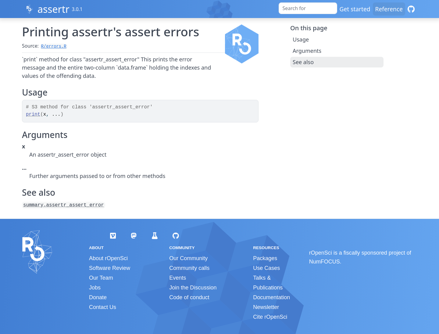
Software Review (109, 268)
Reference (389, 9)
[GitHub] (411, 9)
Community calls (189, 268)
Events (177, 278)
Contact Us (102, 307)
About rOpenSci (108, 258)
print (33, 114)
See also (303, 62)
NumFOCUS (324, 262)
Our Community (188, 258)
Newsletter (266, 307)
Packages (265, 258)
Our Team (101, 278)
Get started (355, 9)
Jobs (95, 288)
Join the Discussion (192, 288)
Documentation (271, 297)
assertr (53, 9)
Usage (301, 39)
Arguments (307, 50)
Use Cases (266, 268)
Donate (98, 297)
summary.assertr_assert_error (63, 205)
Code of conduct (189, 297)
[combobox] (308, 8)
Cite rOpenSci (270, 317)
